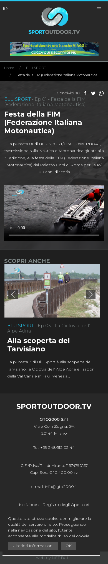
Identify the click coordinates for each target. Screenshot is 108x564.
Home (9, 68)
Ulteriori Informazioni (33, 545)
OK (69, 545)
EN (6, 8)
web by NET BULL (54, 557)
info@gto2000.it (61, 486)
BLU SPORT (36, 68)
